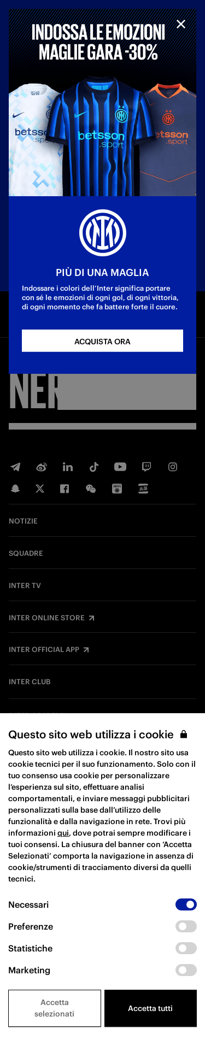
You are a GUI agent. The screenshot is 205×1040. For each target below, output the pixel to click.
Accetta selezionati (54, 1008)
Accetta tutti (150, 1008)
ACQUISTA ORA (102, 341)
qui (63, 833)
